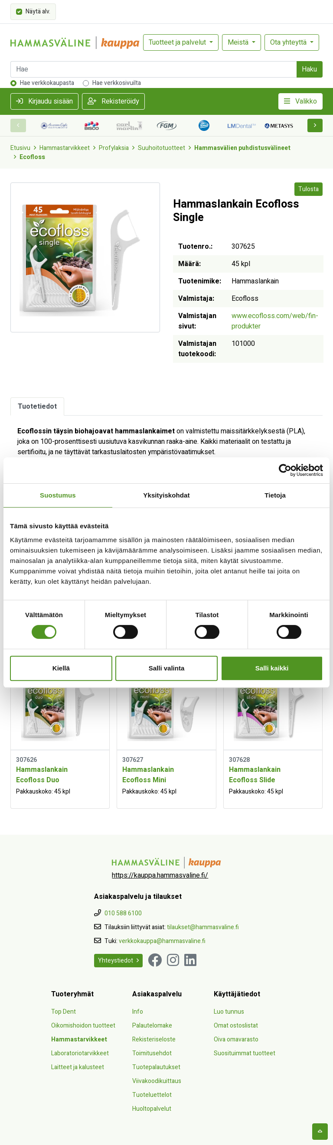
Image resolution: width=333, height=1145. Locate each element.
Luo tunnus (229, 1011)
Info (137, 1011)
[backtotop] (320, 1131)
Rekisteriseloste (154, 1039)
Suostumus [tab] (58, 495)
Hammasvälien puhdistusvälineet (242, 148)
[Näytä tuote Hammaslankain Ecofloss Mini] (166, 706)
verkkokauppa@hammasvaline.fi (162, 941)
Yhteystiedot (118, 960)
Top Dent (63, 1011)
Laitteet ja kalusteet (77, 1067)
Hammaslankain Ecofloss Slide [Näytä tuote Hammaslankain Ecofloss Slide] (255, 774)
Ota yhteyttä (289, 42)
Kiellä (61, 668)
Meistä (239, 42)
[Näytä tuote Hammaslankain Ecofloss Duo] (60, 706)
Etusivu (20, 148)
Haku (309, 69)
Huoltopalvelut (151, 1108)
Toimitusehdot (152, 1053)
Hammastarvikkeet (64, 148)
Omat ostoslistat (236, 1025)
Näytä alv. (38, 11)
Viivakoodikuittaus (156, 1081)
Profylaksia (114, 148)
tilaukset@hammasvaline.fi (203, 927)
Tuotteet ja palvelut (178, 42)
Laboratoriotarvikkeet (80, 1053)
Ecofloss (32, 157)
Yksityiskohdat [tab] (166, 495)
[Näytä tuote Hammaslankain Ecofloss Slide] (272, 706)
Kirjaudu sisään (44, 101)
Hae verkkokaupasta (47, 83)
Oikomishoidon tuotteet (83, 1025)
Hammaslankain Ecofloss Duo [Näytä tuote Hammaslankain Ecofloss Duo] (42, 774)
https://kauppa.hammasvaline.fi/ (160, 875)
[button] (315, 125)
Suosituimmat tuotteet (244, 1053)
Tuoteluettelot (152, 1094)
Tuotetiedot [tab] (37, 406)
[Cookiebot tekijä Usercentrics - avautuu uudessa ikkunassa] (285, 470)
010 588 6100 (123, 913)
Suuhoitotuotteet (161, 148)
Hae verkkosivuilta (116, 83)
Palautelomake (152, 1025)
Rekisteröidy (113, 101)
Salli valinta (167, 668)
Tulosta (308, 189)
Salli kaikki (272, 668)
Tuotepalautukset (156, 1067)
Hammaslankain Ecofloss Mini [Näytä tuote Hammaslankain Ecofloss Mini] (148, 774)
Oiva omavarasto (236, 1039)
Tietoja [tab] (275, 495)
